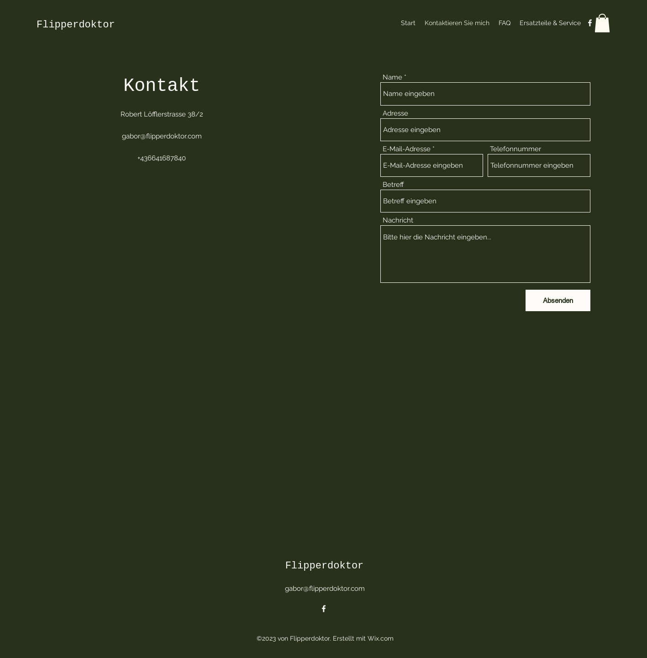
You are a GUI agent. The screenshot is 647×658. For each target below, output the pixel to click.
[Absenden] (558, 300)
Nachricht (398, 220)
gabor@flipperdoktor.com (162, 136)
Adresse (395, 113)
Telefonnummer (515, 149)
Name (392, 77)
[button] (602, 23)
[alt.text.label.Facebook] (589, 22)
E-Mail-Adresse (407, 149)
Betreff (393, 184)
